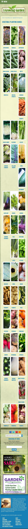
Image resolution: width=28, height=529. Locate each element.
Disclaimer (18, 521)
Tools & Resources (8, 17)
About (17, 518)
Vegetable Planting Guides (18, 17)
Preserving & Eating (6, 521)
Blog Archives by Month (7, 526)
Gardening (4, 520)
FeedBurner (16, 451)
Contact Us (18, 520)
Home (3, 17)
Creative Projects (6, 523)
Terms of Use (18, 523)
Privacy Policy (19, 524)
